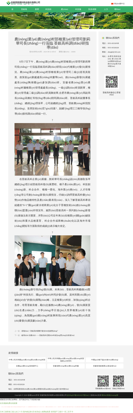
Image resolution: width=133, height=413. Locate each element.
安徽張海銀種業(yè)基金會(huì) (104, 366)
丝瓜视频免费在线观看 (8, 403)
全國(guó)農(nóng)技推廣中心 (27, 366)
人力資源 (106, 12)
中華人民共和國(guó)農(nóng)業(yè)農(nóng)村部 (27, 360)
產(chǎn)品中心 (64, 12)
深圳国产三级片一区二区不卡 (62, 412)
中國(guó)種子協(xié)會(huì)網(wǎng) (104, 360)
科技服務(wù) (78, 12)
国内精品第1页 (28, 412)
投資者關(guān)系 (92, 12)
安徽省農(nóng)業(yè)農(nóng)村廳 (66, 366)
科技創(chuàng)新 (49, 12)
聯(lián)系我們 (117, 12)
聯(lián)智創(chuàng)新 (110, 395)
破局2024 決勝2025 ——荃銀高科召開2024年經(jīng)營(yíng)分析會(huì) (47, 335)
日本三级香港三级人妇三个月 (11, 412)
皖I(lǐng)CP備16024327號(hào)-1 (78, 395)
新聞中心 (37, 12)
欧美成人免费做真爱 (42, 412)
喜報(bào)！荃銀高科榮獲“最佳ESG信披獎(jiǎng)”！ (39, 331)
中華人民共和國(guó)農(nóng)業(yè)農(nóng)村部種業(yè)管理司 (66, 359)
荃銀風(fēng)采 (24, 12)
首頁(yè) (13, 15)
